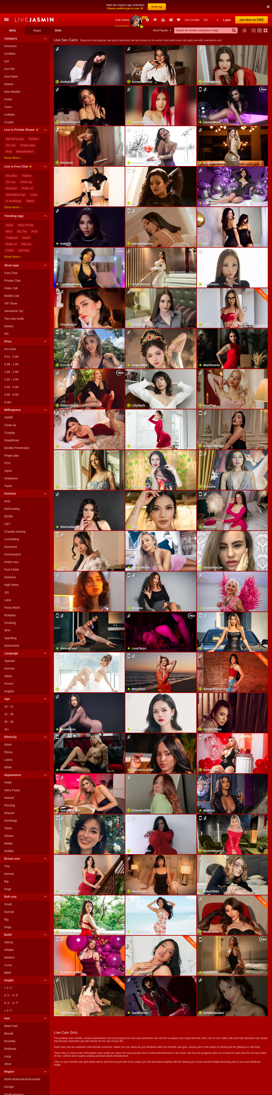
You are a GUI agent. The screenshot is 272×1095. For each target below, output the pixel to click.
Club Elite (155, 20)
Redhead (10, 1048)
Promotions (147, 20)
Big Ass (26, 244)
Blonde (9, 1033)
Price (26, 341)
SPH (7, 630)
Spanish (9, 661)
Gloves (9, 835)
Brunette (9, 1041)
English (9, 691)
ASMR (8, 417)
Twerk (8, 486)
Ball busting (11, 508)
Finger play (27, 145)
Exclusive (10, 46)
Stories (9, 326)
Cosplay (9, 432)
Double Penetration (17, 448)
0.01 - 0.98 (11, 356)
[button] (253, 30)
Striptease (11, 478)
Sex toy (11, 145)
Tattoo (30, 201)
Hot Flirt (9, 69)
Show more (13, 157)
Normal (9, 873)
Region (26, 1071)
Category (26, 38)
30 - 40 (9, 721)
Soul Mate (11, 76)
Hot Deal (10, 349)
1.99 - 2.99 (11, 372)
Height (26, 980)
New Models (135, 20)
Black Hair (11, 1026)
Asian (9, 225)
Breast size (26, 858)
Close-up (26, 182)
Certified (9, 53)
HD (6, 333)
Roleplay (10, 615)
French (9, 683)
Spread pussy (15, 138)
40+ (6, 729)
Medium (9, 957)
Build (26, 934)
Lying (33, 194)
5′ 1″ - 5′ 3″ (11, 995)
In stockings (13, 201)
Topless (33, 138)
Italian (8, 676)
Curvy (8, 965)
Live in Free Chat (26, 167)
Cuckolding (11, 539)
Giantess (10, 577)
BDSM (8, 516)
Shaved (9, 813)
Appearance (26, 775)
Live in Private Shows (26, 130)
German (23, 250)
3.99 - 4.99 (11, 387)
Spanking (10, 638)
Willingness (26, 410)
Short (7, 1064)
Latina (8, 759)
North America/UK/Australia (22, 1079)
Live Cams (122, 20)
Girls (12, 30)
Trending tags (26, 216)
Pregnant (12, 237)
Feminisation (12, 554)
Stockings (10, 820)
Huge (7, 889)
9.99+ (8, 402)
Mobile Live (11, 295)
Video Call (11, 288)
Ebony (8, 752)
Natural (9, 797)
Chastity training (14, 531)
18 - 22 (9, 706)
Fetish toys (11, 562)
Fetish (8, 99)
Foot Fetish (11, 569)
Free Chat (10, 273)
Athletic (9, 950)
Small (8, 904)
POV (7, 463)
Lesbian (9, 114)
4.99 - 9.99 (11, 394)
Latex (7, 600)
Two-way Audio (14, 318)
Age (26, 699)
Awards (142, 19)
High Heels (11, 584)
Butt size (26, 896)
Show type (26, 265)
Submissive (11, 645)
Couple (9, 122)
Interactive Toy (13, 311)
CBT (7, 524)
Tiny (7, 866)
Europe (9, 1086)
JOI (6, 592)
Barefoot (11, 188)
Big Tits (22, 231)
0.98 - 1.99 (11, 364)
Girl (6, 61)
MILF (9, 231)
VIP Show (10, 303)
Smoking (10, 623)
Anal (9, 151)
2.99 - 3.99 (11, 379)
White (8, 767)
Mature (9, 84)
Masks (8, 843)
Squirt (26, 237)
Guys (37, 30)
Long (7, 1056)
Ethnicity (26, 737)
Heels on (27, 188)
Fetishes (26, 493)
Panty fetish (12, 607)
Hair (26, 1018)
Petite (8, 782)
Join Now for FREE (251, 20)
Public (10, 250)
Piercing (9, 805)
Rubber (9, 851)
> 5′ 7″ (8, 1010)
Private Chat (12, 280)
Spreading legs (15, 194)
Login (227, 20)
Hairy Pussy (26, 225)
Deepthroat (11, 440)
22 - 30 (9, 714)
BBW (7, 972)
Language (26, 653)
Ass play (11, 175)
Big (6, 881)
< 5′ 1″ (8, 988)
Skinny (8, 942)
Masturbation (24, 151)
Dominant (10, 546)
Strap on (11, 244)
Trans (8, 107)
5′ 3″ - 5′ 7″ (11, 1003)
